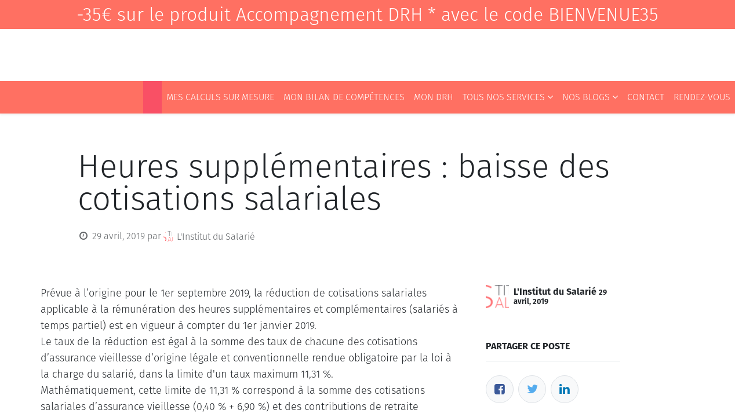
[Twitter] (532, 389)
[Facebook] (500, 389)
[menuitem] (152, 97)
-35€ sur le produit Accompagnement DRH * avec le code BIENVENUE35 (367, 14)
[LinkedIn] (564, 389)
